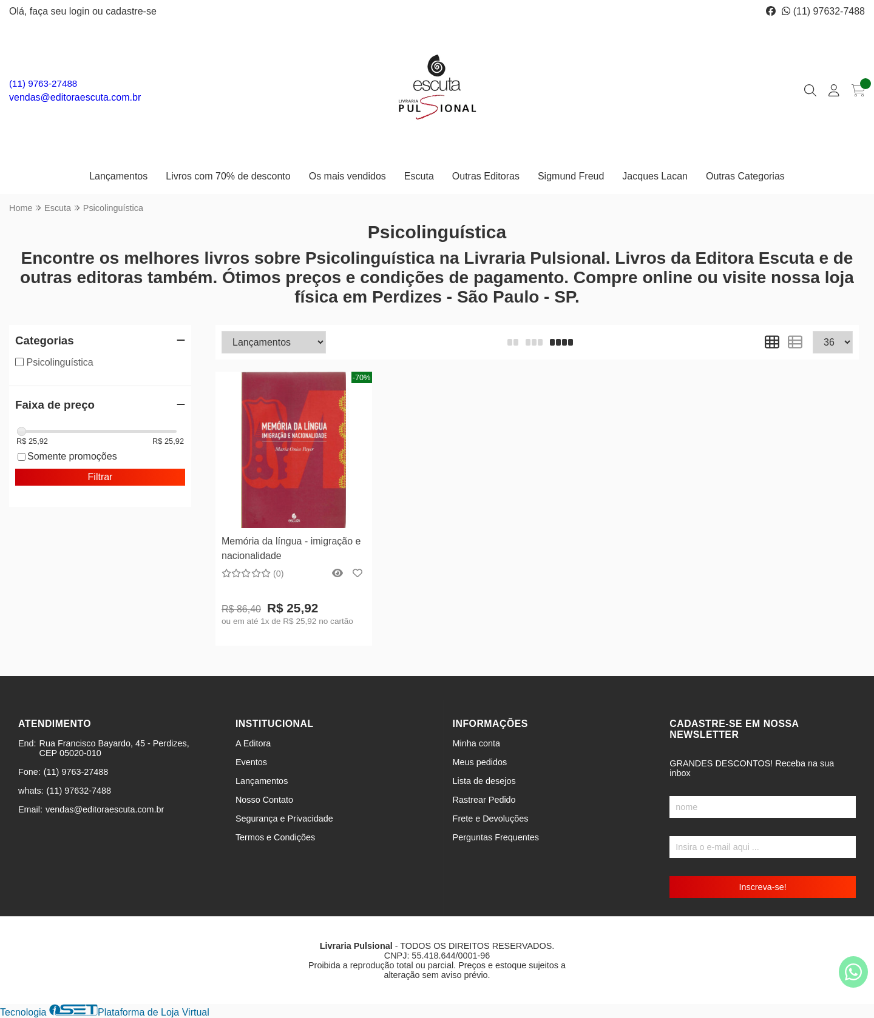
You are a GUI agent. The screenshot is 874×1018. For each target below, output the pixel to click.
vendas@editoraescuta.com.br (75, 97)
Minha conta (476, 743)
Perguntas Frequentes (496, 837)
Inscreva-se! (762, 887)
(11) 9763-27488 (43, 83)
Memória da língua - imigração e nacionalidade (291, 548)
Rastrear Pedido (484, 800)
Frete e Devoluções (491, 818)
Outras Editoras (486, 176)
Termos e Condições (275, 837)
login (80, 11)
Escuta (419, 176)
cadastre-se (131, 11)
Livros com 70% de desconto (228, 176)
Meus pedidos (480, 762)
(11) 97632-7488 (823, 11)
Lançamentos (118, 176)
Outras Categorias (745, 176)
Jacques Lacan (655, 176)
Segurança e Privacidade (284, 818)
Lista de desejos (484, 781)
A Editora (253, 743)
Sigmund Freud (571, 176)
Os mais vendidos (347, 176)
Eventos (251, 762)
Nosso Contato (264, 800)
